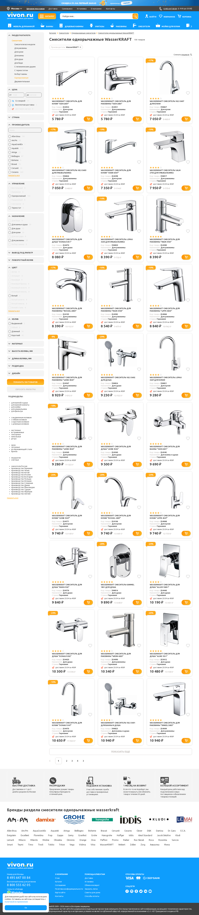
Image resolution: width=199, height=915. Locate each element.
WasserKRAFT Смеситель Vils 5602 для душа (118, 378)
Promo (115, 840)
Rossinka (162, 840)
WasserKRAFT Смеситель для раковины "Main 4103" (165, 240)
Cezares (128, 831)
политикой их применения (16, 902)
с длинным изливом (20, 424)
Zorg (143, 844)
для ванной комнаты (20, 405)
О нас (57, 878)
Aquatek (55, 831)
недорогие (16, 458)
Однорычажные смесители (83, 33)
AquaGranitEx (39, 831)
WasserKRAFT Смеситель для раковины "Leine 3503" (67, 378)
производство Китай (20, 473)
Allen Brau (12, 831)
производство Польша (21, 479)
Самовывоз (67, 9)
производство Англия (20, 494)
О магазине (96, 9)
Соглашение (60, 885)
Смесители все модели (24, 44)
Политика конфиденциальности (69, 889)
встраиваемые (17, 432)
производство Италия (21, 475)
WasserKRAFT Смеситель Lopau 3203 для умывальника (117, 240)
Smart (10, 844)
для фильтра (17, 411)
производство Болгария (22, 477)
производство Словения (22, 483)
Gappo (60, 835)
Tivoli (40, 844)
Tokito (51, 844)
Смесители (17, 41)
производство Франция (21, 492)
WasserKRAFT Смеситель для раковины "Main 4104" (116, 309)
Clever (139, 831)
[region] (25, 155)
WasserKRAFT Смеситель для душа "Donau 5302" (67, 655)
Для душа (18, 59)
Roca (151, 840)
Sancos (175, 840)
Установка (81, 9)
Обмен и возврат (92, 885)
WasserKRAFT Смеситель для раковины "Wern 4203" (116, 655)
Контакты (110, 9)
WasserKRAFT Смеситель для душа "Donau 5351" (67, 240)
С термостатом (21, 70)
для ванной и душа (19, 403)
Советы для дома (92, 892)
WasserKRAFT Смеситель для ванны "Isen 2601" (165, 447)
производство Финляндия (23, 487)
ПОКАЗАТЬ (25, 382)
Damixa (159, 831)
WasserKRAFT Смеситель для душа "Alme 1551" (165, 655)
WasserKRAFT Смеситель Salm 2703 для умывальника (165, 171)
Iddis (131, 835)
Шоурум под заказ (36, 9)
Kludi (177, 835)
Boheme (92, 831)
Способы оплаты (92, 896)
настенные (16, 430)
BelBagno (79, 831)
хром (13, 445)
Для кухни (18, 52)
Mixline (46, 840)
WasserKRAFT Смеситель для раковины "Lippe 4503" (165, 309)
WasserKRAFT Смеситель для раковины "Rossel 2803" (67, 309)
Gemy (70, 835)
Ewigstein (11, 835)
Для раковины (20, 48)
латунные (15, 447)
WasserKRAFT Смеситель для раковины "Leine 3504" (67, 447)
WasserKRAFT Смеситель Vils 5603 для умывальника (69, 171)
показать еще (120, 751)
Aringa (67, 831)
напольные (16, 437)
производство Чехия (20, 470)
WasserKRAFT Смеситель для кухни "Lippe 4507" (165, 517)
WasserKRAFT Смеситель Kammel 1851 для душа (117, 586)
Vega (72, 844)
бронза (14, 451)
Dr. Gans (172, 831)
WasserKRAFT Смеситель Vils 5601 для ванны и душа (118, 724)
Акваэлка (154, 844)
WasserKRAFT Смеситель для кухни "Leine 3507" (67, 517)
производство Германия (21, 468)
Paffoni (103, 840)
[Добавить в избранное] (90, 93)
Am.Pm (24, 831)
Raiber (126, 840)
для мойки (15, 407)
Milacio (22, 840)
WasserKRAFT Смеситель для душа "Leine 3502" (116, 447)
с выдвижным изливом (21, 417)
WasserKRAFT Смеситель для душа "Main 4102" (67, 586)
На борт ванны (20, 74)
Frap (50, 835)
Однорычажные (21, 78)
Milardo (34, 840)
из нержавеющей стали (21, 449)
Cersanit (116, 831)
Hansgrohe (107, 835)
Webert (121, 844)
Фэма (167, 844)
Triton (62, 844)
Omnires (71, 840)
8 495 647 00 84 (18, 877)
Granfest (82, 835)
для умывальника (19, 409)
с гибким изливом (19, 420)
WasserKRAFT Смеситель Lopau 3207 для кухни (166, 378)
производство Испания (21, 481)
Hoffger (120, 835)
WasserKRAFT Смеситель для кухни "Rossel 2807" (116, 517)
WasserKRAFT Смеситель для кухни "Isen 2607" (67, 102)
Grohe (94, 835)
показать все (14, 175)
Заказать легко (91, 889)
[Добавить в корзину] (88, 119)
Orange (82, 840)
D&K (149, 831)
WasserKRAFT (107, 844)
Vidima (82, 844)
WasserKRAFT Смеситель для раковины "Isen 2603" (116, 102)
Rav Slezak (139, 840)
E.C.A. (183, 831)
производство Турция (21, 489)
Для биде (18, 63)
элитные (15, 460)
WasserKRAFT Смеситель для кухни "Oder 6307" (116, 171)
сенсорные (16, 434)
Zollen (133, 844)
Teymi (20, 844)
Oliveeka (58, 840)
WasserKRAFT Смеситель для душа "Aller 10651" (165, 586)
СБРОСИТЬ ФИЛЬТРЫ (25, 389)
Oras (93, 840)
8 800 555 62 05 (18, 885)
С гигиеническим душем (25, 67)
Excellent (25, 835)
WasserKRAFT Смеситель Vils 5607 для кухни (167, 102)
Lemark (10, 840)
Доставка (52, 9)
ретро (14, 439)
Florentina (38, 835)
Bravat (104, 831)
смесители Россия (19, 466)
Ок (26, 908)
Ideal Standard (145, 835)
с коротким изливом (20, 422)
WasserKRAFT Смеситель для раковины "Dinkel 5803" (165, 724)
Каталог (52, 33)
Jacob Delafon (164, 835)
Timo (30, 844)
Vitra (93, 844)
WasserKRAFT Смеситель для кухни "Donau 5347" (67, 724)
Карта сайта (60, 892)
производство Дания (20, 485)
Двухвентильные (22, 81)
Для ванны (19, 56)
